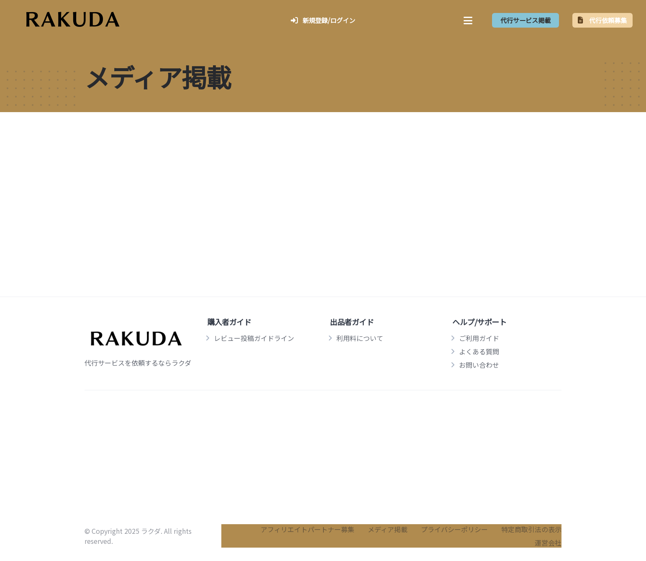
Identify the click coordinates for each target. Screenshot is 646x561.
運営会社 (548, 543)
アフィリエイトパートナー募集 (307, 529)
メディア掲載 (388, 529)
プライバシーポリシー (454, 529)
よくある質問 (479, 351)
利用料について (359, 338)
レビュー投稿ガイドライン (254, 338)
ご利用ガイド (479, 338)
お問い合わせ (479, 365)
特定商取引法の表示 (531, 529)
